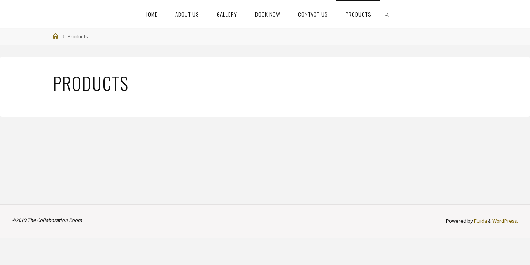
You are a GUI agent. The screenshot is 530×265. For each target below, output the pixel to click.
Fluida (480, 221)
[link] (387, 14)
